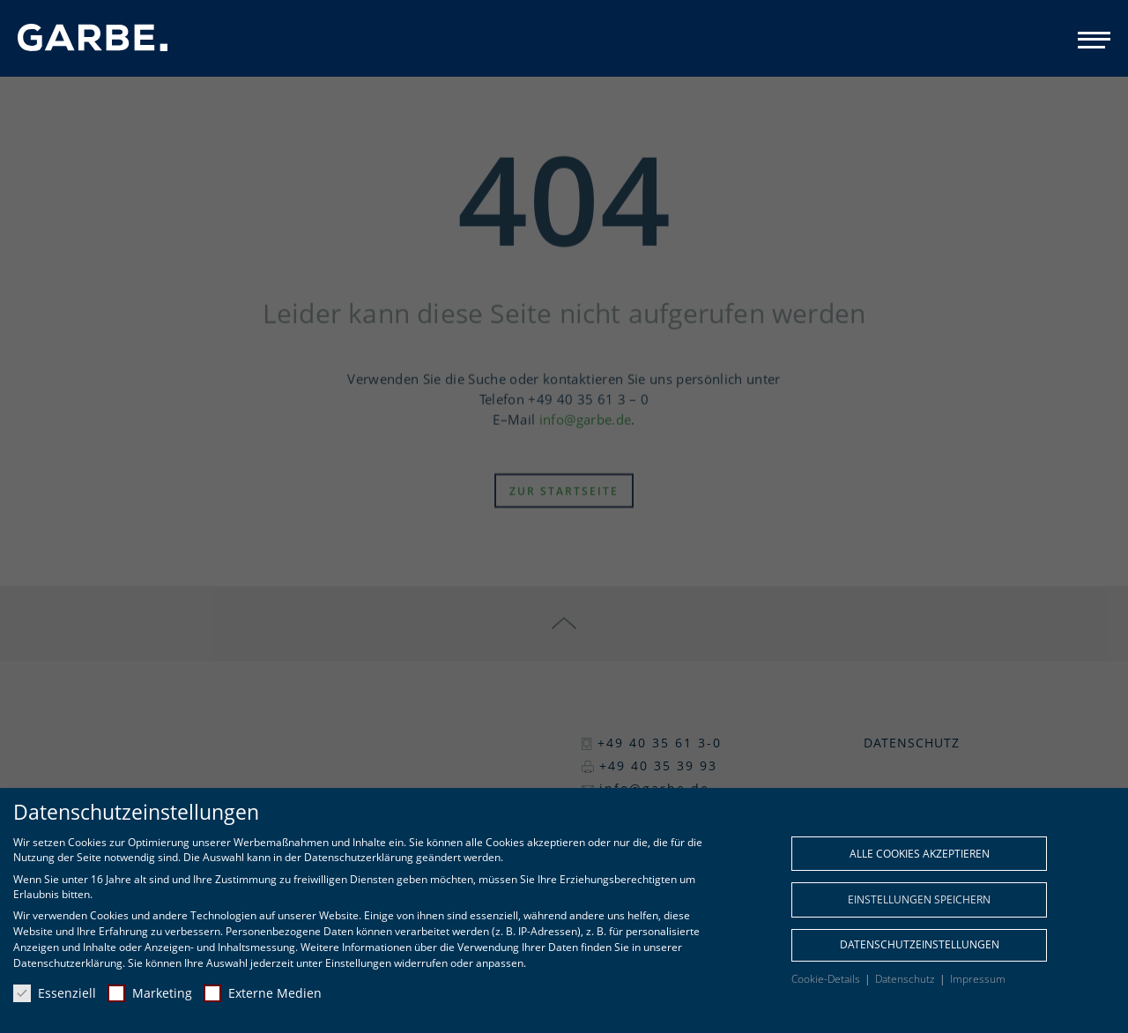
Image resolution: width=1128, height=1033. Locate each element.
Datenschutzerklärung (67, 962)
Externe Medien (263, 993)
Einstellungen (358, 962)
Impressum (978, 978)
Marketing (150, 993)
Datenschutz (906, 978)
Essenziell (54, 993)
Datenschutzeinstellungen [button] (919, 944)
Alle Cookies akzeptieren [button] (920, 853)
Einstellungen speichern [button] (919, 899)
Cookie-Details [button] (827, 978)
